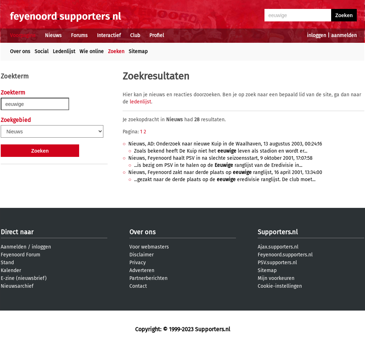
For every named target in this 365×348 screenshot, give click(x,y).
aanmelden (344, 35)
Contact (138, 286)
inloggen (316, 35)
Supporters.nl (278, 232)
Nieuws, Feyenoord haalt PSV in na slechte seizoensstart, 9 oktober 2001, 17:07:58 (220, 158)
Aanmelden (13, 247)
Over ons (20, 51)
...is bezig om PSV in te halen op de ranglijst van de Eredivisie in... (218, 165)
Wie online (91, 51)
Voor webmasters (149, 247)
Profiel (156, 35)
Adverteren (141, 270)
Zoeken (116, 51)
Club (135, 35)
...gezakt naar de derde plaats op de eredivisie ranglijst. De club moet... (224, 179)
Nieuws (53, 35)
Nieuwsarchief (17, 286)
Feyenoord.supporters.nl (285, 255)
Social (41, 51)
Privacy (137, 263)
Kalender (11, 270)
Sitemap (138, 51)
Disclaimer (141, 255)
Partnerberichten (148, 278)
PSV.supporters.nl (277, 263)
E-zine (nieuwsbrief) (24, 278)
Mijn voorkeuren (276, 278)
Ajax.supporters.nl (278, 247)
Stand (7, 263)
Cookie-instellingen (280, 286)
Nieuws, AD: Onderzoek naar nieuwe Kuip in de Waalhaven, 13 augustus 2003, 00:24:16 (225, 144)
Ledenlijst (64, 51)
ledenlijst (140, 102)
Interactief (109, 35)
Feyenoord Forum (20, 255)
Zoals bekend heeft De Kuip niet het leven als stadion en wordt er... (220, 151)
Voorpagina (23, 35)
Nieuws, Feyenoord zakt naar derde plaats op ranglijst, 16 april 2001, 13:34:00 (225, 172)
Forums (79, 35)
